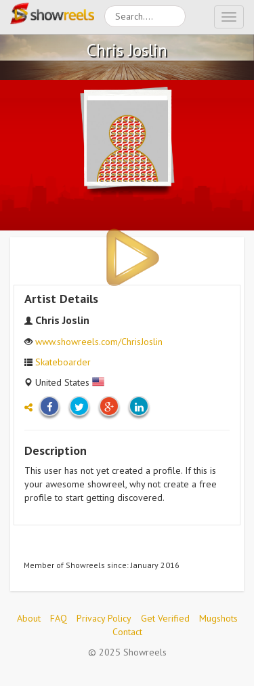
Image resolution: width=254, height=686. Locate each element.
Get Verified (165, 618)
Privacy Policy (104, 618)
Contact (127, 632)
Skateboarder (63, 362)
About (29, 618)
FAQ (58, 618)
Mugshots (218, 618)
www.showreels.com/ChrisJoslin (99, 342)
